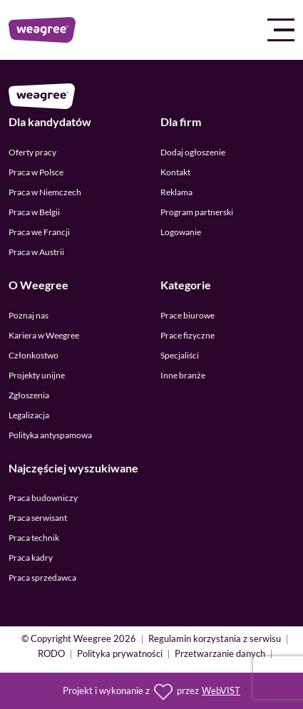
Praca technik (34, 537)
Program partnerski (196, 212)
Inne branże (182, 375)
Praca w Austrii (36, 252)
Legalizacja (29, 415)
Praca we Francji (39, 232)
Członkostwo (33, 355)
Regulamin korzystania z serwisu (214, 639)
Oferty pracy (32, 152)
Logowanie (180, 232)
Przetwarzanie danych (220, 654)
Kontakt (175, 172)
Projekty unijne (37, 375)
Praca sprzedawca (42, 577)
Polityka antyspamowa (50, 435)
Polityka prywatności (120, 654)
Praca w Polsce (36, 172)
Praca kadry (31, 557)
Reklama (176, 192)
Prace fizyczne (187, 335)
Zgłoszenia (29, 395)
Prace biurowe (187, 315)
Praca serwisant (38, 517)
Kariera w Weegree (44, 335)
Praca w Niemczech (45, 192)
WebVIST (221, 690)
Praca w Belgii (34, 212)
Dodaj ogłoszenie (192, 152)
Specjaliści (179, 355)
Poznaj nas (28, 315)
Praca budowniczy (43, 497)
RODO (51, 654)
